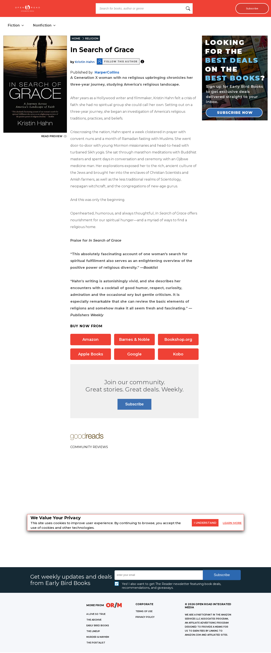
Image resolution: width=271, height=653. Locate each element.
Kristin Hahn (85, 62)
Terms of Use (144, 612)
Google (134, 354)
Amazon (90, 340)
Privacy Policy (145, 617)
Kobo (178, 354)
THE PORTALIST (95, 643)
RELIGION (91, 39)
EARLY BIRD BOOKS (97, 626)
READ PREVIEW (54, 136)
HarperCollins (107, 73)
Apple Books (90, 354)
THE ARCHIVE (93, 620)
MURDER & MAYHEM (97, 637)
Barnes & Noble (134, 340)
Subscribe (250, 8)
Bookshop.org (178, 340)
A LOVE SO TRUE (95, 614)
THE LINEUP (93, 632)
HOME (76, 39)
